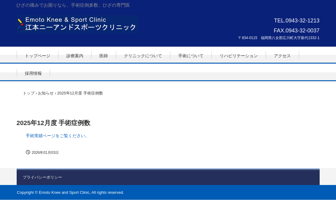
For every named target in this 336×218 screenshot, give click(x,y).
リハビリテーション (239, 55)
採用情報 (33, 73)
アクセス (282, 55)
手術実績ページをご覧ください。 (57, 135)
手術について (191, 55)
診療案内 (74, 55)
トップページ (37, 55)
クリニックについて (143, 55)
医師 (103, 55)
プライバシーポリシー (42, 177)
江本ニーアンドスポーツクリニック (77, 24)
